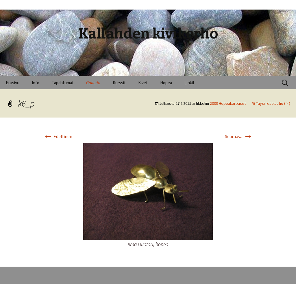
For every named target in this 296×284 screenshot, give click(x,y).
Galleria (93, 82)
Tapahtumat (63, 82)
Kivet (143, 82)
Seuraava (239, 136)
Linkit (189, 82)
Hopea (166, 82)
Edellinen (57, 136)
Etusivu (12, 82)
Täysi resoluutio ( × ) (273, 103)
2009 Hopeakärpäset (228, 103)
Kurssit (119, 82)
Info (35, 82)
